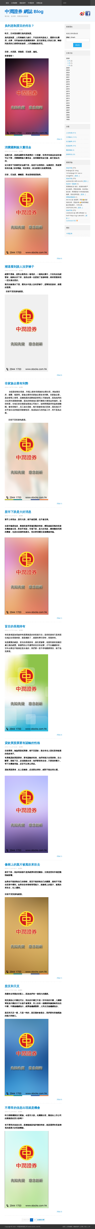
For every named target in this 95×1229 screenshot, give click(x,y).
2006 (67, 112)
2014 (67, 94)
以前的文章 (40, 1220)
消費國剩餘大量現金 (18, 147)
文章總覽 (14, 3)
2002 (67, 115)
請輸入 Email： (71, 37)
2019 (67, 82)
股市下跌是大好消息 (18, 512)
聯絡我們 (23, 3)
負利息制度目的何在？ (19, 26)
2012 (67, 98)
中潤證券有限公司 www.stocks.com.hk (28, 1227)
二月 (68, 63)
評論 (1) (59, 503)
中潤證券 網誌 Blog (24, 11)
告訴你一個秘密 (71, 184)
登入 (85, 1227)
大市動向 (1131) (71, 137)
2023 (67, 73)
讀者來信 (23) (70, 154)
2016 (67, 89)
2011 (67, 101)
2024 (67, 70)
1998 (67, 117)
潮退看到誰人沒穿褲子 (19, 266)
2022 (67, 75)
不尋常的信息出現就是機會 (22, 1108)
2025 (67, 68)
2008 (67, 108)
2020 (67, 80)
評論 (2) (59, 735)
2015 (67, 91)
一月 (68, 65)
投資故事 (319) (71, 146)
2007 (67, 110)
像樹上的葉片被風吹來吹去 (22, 864)
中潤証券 (69, 233)
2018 (67, 84)
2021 (67, 77)
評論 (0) (59, 258)
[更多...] (77, 176)
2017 (67, 87)
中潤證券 (31, 3)
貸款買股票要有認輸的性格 (22, 743)
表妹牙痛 (69, 168)
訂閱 (81, 1227)
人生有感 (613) (71, 133)
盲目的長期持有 (15, 626)
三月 (68, 61)
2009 (67, 105)
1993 (67, 119)
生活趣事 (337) (71, 141)
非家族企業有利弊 (16, 383)
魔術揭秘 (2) (70, 150)
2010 (67, 103)
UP (89, 1227)
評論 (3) (59, 139)
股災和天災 (12, 986)
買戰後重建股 (70, 197)
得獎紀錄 (39, 3)
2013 (67, 96)
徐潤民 (21, 30)
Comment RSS (72, 221)
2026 (77, 62)
